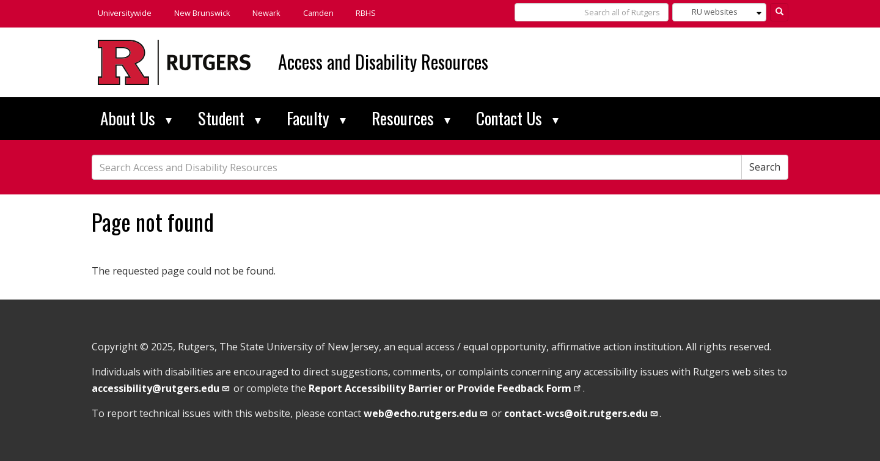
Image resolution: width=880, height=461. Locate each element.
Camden (318, 12)
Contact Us (517, 118)
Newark (266, 12)
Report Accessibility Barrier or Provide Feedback (446, 388)
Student (229, 118)
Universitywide (125, 12)
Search (764, 167)
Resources (411, 118)
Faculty (316, 118)
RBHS (366, 12)
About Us (136, 118)
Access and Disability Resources (383, 61)
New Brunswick (202, 12)
